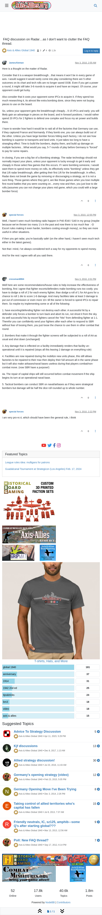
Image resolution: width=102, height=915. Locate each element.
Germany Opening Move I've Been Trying (45, 789)
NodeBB (50, 902)
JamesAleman (16, 63)
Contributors (64, 902)
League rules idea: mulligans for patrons (27, 462)
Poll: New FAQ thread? (31, 840)
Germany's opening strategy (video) (41, 775)
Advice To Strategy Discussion (37, 731)
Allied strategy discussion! (34, 760)
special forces (16, 215)
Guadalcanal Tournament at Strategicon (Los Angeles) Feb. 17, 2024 (43, 469)
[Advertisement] (51, 25)
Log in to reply (91, 51)
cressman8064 (16, 279)
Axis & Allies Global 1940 (21, 50)
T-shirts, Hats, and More (51, 661)
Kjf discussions (26, 746)
